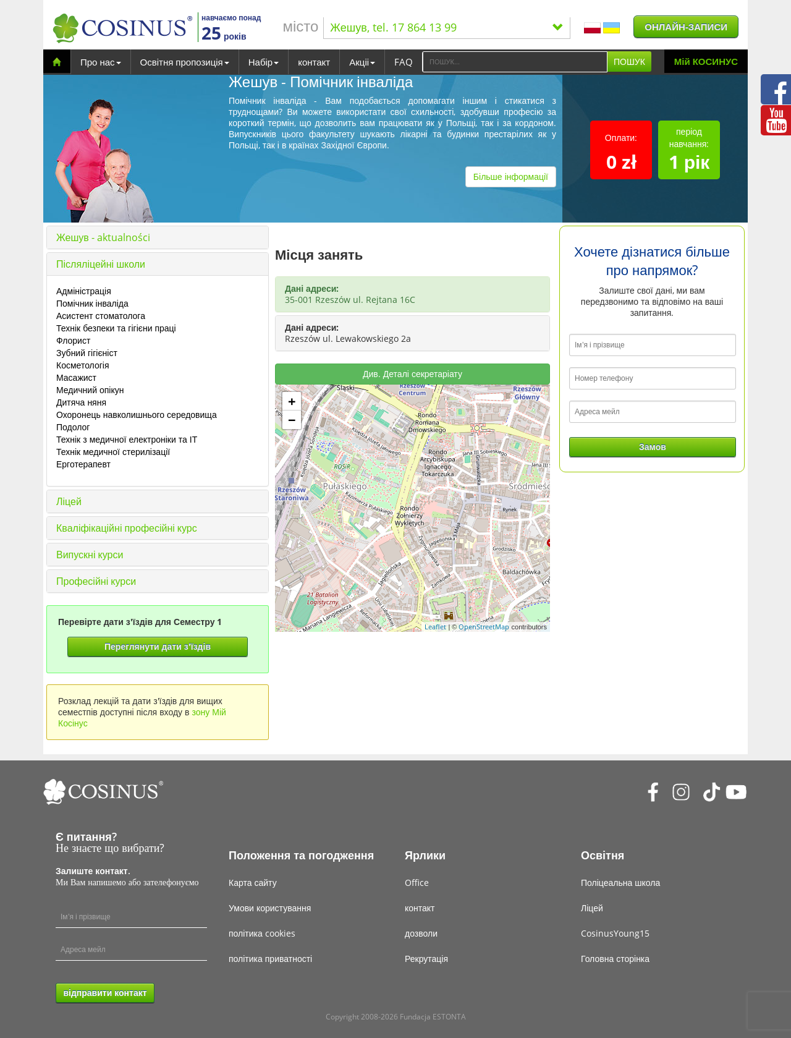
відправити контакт (104, 992)
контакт (314, 62)
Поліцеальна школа (620, 882)
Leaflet (435, 626)
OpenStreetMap (484, 626)
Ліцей (69, 501)
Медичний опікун (90, 390)
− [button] (292, 420)
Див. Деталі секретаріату (412, 374)
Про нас (100, 62)
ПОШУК (629, 61)
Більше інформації (510, 176)
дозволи (421, 933)
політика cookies (262, 933)
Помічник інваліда (92, 303)
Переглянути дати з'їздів (157, 646)
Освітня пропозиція (184, 62)
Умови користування (270, 908)
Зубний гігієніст (86, 353)
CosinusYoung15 (615, 933)
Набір (263, 62)
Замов (652, 447)
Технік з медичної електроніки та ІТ (126, 439)
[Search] (515, 62)
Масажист (76, 377)
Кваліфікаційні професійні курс (126, 528)
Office (417, 882)
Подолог (73, 427)
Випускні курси (89, 554)
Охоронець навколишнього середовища (136, 414)
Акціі (362, 62)
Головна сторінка (615, 958)
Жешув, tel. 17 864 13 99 (447, 27)
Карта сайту (253, 882)
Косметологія (82, 365)
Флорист (73, 340)
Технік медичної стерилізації (113, 451)
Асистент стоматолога (100, 315)
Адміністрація (83, 291)
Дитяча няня (81, 402)
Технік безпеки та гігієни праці (116, 328)
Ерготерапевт (83, 464)
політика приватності (270, 958)
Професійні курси (96, 581)
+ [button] (292, 401)
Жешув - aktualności (103, 237)
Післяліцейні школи (100, 264)
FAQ (403, 62)
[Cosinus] (122, 28)
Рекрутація (426, 958)
